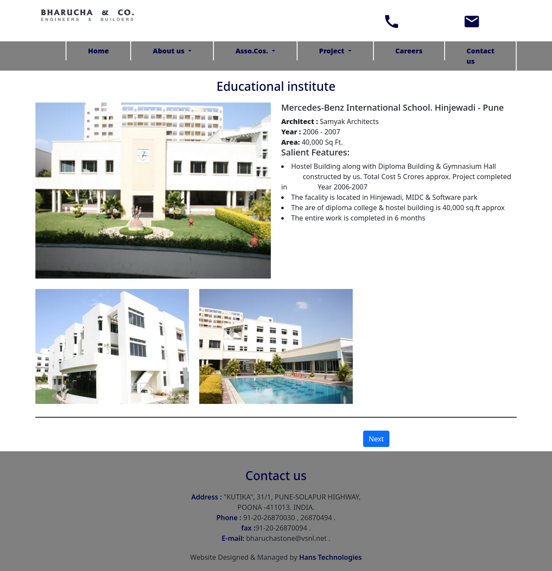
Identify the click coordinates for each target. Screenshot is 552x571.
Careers (409, 51)
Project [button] (332, 51)
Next (376, 439)
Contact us (481, 56)
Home (98, 51)
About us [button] (169, 51)
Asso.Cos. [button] (252, 51)
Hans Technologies (330, 557)
